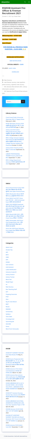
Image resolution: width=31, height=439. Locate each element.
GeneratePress (23, 436)
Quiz (7, 299)
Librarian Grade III (11, 272)
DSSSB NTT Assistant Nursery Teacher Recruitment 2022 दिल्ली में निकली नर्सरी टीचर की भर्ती (15, 395)
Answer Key (9, 250)
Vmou (7, 326)
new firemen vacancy (10, 82)
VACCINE (8, 324)
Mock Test (9, 279)
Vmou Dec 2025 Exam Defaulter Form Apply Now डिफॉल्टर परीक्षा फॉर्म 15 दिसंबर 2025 (15, 230)
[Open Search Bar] (25, 2)
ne (6, 284)
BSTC (7, 255)
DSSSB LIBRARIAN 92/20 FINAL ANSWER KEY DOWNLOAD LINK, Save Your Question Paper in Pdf (15, 403)
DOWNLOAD (15, 72)
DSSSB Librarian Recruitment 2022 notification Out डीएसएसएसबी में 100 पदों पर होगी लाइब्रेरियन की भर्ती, (15, 377)
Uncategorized (10, 319)
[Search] (23, 101)
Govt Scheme (9, 264)
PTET (7, 297)
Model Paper (9, 282)
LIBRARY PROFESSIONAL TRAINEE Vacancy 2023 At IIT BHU (14, 155)
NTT (7, 292)
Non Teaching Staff (11, 289)
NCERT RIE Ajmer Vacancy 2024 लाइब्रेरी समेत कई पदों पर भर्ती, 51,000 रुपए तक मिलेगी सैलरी (15, 125)
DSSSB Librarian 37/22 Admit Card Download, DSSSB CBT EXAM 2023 (14, 370)
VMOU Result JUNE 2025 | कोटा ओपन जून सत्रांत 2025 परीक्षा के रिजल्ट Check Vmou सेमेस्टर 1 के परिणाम (15, 216)
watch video (12, 68)
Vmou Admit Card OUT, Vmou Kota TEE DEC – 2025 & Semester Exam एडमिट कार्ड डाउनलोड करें (15, 200)
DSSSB (7, 262)
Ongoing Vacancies (11, 294)
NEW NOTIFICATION (15, 61)
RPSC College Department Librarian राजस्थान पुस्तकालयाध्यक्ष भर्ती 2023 (15, 162)
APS (7, 252)
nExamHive (5, 2)
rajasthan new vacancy (17, 84)
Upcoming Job (10, 321)
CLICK (21, 64)
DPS (7, 260)
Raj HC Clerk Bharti (11, 302)
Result (7, 306)
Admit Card (9, 247)
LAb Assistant (10, 267)
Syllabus (8, 314)
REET (7, 304)
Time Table (9, 316)
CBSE (7, 257)
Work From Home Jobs (12, 329)
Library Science (10, 274)
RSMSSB (8, 309)
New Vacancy (8, 80)
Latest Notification (11, 269)
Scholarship (9, 311)
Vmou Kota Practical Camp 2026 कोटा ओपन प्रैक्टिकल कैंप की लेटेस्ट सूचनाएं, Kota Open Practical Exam (15, 189)
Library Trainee (10, 277)
